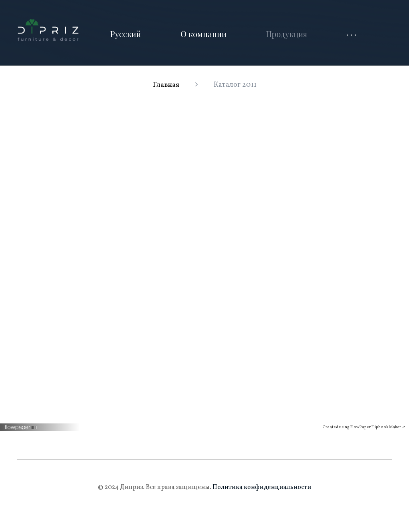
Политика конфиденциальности (261, 487)
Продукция (286, 33)
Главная (166, 85)
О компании (203, 33)
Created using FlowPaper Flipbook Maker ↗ (363, 427)
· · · (352, 33)
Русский (125, 33)
